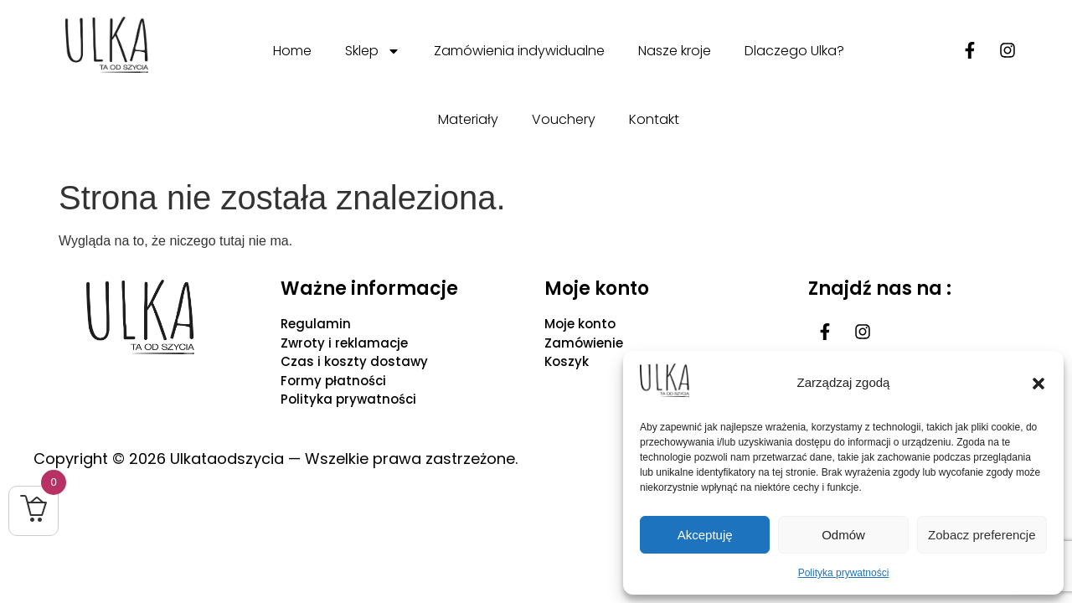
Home (292, 50)
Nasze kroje (674, 50)
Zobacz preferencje (981, 535)
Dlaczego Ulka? (794, 50)
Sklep (372, 51)
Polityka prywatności (843, 573)
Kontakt (654, 119)
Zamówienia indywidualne (519, 50)
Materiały (468, 119)
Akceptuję (705, 535)
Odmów (843, 535)
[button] (1038, 383)
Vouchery (563, 119)
